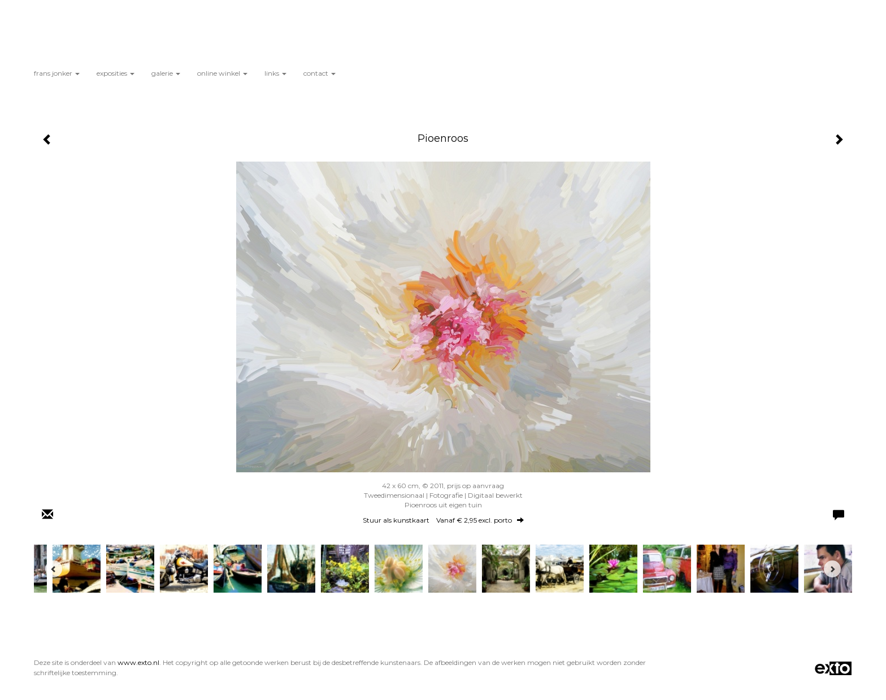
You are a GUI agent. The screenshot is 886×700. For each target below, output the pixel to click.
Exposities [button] (115, 73)
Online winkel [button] (222, 73)
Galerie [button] (165, 73)
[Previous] (53, 568)
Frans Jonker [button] (57, 73)
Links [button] (275, 73)
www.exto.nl (138, 662)
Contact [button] (319, 73)
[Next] (832, 568)
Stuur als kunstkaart (443, 520)
